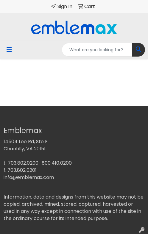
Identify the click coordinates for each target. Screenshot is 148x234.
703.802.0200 (23, 163)
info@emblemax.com (29, 177)
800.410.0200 (57, 163)
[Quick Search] (97, 50)
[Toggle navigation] (9, 50)
